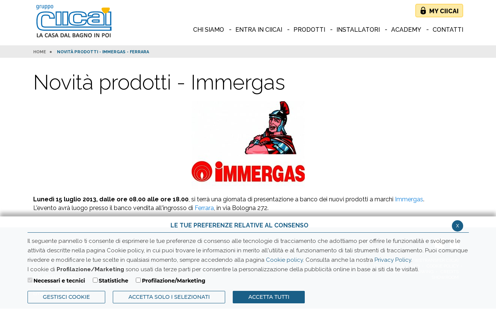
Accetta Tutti (268, 297)
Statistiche (113, 280)
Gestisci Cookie (66, 297)
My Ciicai (444, 11)
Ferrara (204, 208)
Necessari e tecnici (59, 280)
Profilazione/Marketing (173, 280)
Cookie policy (284, 259)
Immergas (409, 199)
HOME (39, 52)
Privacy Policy (393, 259)
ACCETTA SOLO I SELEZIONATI (169, 297)
